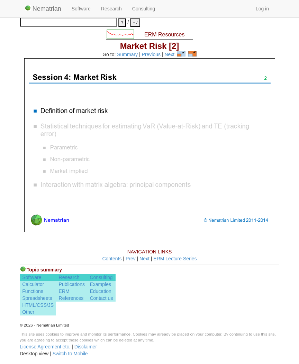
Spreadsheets (37, 298)
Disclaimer (85, 346)
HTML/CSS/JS (38, 305)
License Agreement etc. (45, 346)
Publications (72, 284)
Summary (127, 55)
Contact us (101, 298)
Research (111, 8)
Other (28, 312)
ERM (64, 291)
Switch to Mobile (70, 353)
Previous (151, 55)
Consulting (143, 8)
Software (81, 8)
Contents (111, 258)
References (71, 298)
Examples (100, 284)
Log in (262, 8)
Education (100, 291)
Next (169, 55)
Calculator (33, 284)
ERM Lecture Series (175, 258)
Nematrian (43, 8)
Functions (32, 291)
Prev (131, 258)
